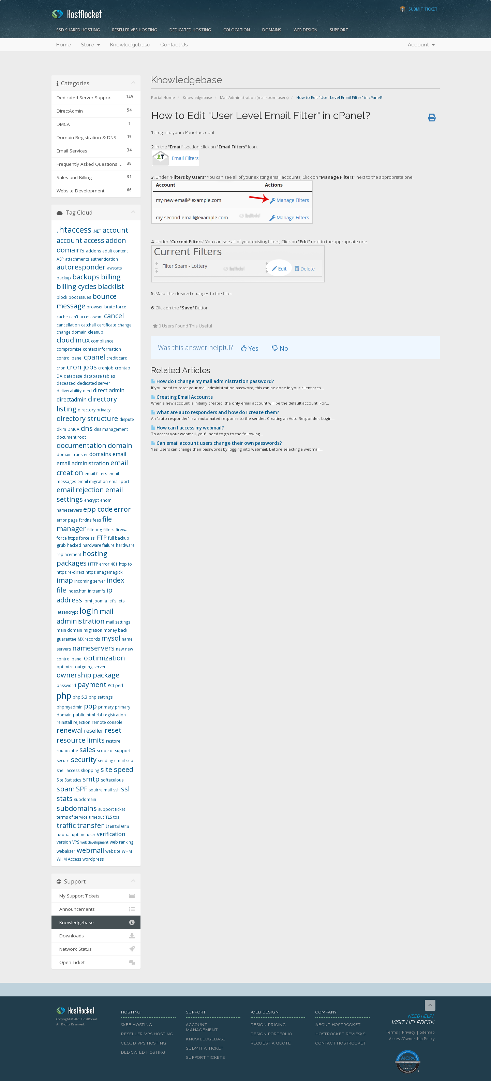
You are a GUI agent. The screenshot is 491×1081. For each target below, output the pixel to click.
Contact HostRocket (340, 1043)
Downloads (96, 936)
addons (93, 251)
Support (339, 30)
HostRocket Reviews (340, 1034)
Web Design (305, 30)
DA (59, 376)
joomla (100, 601)
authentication (104, 259)
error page (67, 520)
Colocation (236, 30)
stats (65, 798)
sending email (111, 760)
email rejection (80, 489)
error (122, 509)
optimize (65, 667)
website (112, 851)
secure (63, 760)
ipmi (88, 601)
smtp (91, 779)
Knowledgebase (130, 45)
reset (113, 730)
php (64, 695)
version (64, 842)
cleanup (95, 332)
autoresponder (81, 267)
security (83, 759)
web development (94, 842)
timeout (96, 817)
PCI (111, 685)
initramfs (96, 591)
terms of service (72, 817)
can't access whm (86, 317)
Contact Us (174, 45)
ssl (125, 788)
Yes (249, 348)
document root (71, 437)
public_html (84, 715)
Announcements (96, 909)
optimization (104, 657)
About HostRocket (337, 1024)
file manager (84, 524)
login (88, 610)
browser (95, 307)
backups (86, 276)
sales (87, 749)
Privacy (408, 1032)
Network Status (96, 949)
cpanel (94, 357)
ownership (74, 675)
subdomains (77, 808)
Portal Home (163, 97)
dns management (111, 429)
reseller (93, 730)
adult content (115, 251)
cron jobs (82, 366)
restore (113, 741)
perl (119, 685)
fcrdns (85, 520)
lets (121, 601)
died (87, 391)
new (120, 649)
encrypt (91, 500)
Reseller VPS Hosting (134, 30)
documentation (81, 445)
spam (66, 788)
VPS (75, 842)
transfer (90, 825)
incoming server (89, 581)
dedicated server (93, 383)
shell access (68, 770)
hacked (74, 545)
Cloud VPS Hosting (143, 1043)
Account (421, 45)
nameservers (93, 648)
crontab (122, 368)
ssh (116, 790)
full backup (118, 538)
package (106, 675)
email (119, 454)
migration (93, 630)
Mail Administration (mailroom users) (254, 97)
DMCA (73, 429)
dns (87, 428)
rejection (81, 722)
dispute (126, 419)
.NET (97, 231)
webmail (90, 850)
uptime (79, 834)
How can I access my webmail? (187, 428)
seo (129, 760)
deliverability (69, 391)
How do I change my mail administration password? (212, 381)
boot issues (80, 297)
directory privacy (94, 410)
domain (120, 445)
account (115, 230)
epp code (98, 509)
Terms (392, 1032)
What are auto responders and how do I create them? (215, 412)
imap (65, 580)
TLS (108, 817)
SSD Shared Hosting (78, 30)
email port (119, 481)
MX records (89, 639)
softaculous (112, 780)
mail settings (118, 622)
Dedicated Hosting (190, 30)
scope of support (114, 751)
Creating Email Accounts (182, 397)
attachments (77, 259)
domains (100, 454)
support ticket (111, 809)
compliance (102, 341)
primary (106, 707)
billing (111, 276)
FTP (102, 537)
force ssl (87, 538)
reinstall (64, 722)
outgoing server (90, 667)
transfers (117, 826)
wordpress (93, 859)
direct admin (108, 390)
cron (61, 368)
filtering (94, 529)
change (125, 325)
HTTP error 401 (103, 564)
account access (80, 240)
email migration (92, 481)
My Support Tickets (96, 896)
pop (90, 706)
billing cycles (76, 286)
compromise (69, 349)
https (90, 572)
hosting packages (82, 558)
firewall (123, 529)
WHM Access (69, 859)
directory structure (87, 418)
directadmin (72, 399)
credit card (117, 358)
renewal (70, 730)
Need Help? (407, 1019)
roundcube (67, 751)
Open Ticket (96, 962)
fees (97, 520)
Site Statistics (69, 780)
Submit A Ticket (205, 1048)
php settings (101, 697)
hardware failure (99, 545)
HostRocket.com (83, 1012)
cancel (114, 315)
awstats (114, 268)
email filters (96, 474)
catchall (88, 325)
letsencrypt (67, 612)
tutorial (64, 834)
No (280, 348)
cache (62, 317)
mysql (110, 638)
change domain (72, 332)
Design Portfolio (271, 1034)
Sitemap (427, 1032)
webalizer (66, 851)
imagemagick (109, 572)
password (66, 685)
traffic (66, 825)
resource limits (81, 740)
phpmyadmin (70, 707)
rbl (99, 715)
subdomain (85, 799)
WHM (127, 851)
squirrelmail (100, 790)
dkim (61, 429)
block (62, 297)
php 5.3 (80, 697)
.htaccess (74, 229)
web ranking (121, 842)
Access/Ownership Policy (412, 1038)
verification (111, 834)
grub (61, 545)
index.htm (77, 591)
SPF (81, 788)
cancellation (68, 325)
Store (90, 45)
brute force (115, 307)
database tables (99, 376)
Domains (271, 30)
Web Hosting (136, 1024)
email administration (83, 463)
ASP (60, 259)
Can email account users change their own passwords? (216, 443)
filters (108, 529)
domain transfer (72, 454)
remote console (107, 722)
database (73, 376)
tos (116, 817)
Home (63, 45)
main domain (69, 630)
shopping (90, 770)
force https (67, 538)
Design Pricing (268, 1024)
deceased (66, 383)
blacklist (111, 286)
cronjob (106, 368)
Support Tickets (205, 1057)
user (91, 834)
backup (64, 278)
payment (91, 684)
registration (114, 715)
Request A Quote (271, 1043)
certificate (106, 325)
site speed (117, 769)
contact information (102, 349)
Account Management (202, 1027)
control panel (70, 358)
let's (112, 601)
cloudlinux (73, 340)
